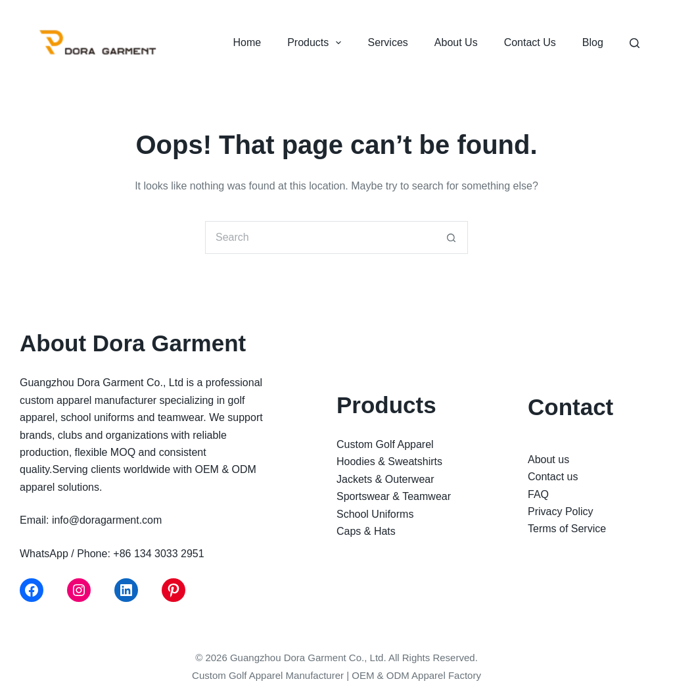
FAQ (538, 494)
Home (247, 42)
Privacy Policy (560, 511)
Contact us (553, 476)
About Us (456, 42)
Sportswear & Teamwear (393, 496)
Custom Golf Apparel (385, 444)
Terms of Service (567, 528)
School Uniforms (374, 514)
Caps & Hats (366, 531)
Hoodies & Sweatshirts (389, 461)
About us (548, 459)
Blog (592, 42)
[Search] (634, 43)
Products (316, 43)
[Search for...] (320, 237)
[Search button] (451, 237)
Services (387, 42)
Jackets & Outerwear (385, 479)
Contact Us (530, 42)
